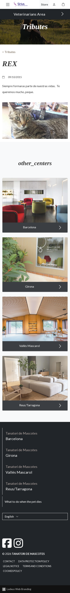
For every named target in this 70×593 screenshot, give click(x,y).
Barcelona (42, 234)
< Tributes (8, 52)
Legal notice (11, 566)
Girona (43, 293)
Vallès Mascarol (40, 353)
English (11, 516)
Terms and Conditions (37, 566)
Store (44, 4)
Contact (9, 561)
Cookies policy (12, 571)
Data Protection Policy (33, 561)
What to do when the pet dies (23, 501)
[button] (8, 4)
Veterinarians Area (39, 13)
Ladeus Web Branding (19, 589)
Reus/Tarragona (40, 412)
